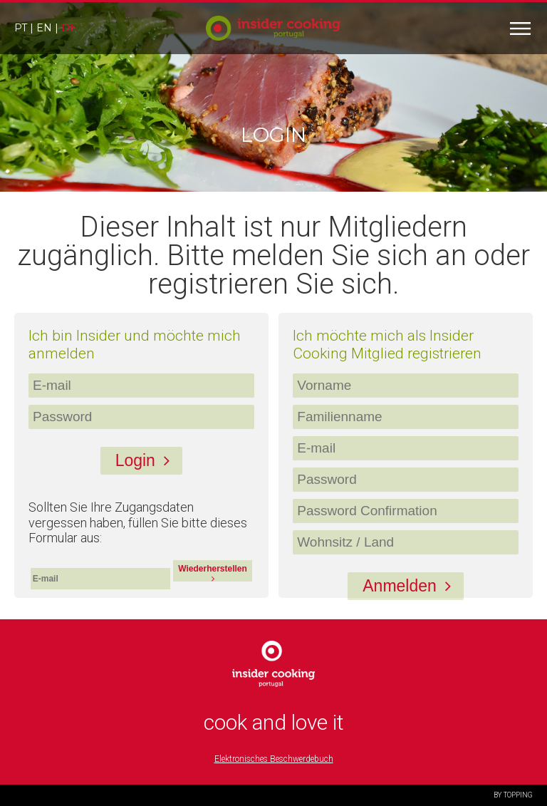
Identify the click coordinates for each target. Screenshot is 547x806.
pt (20, 27)
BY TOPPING (513, 795)
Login (146, 460)
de (69, 27)
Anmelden (411, 586)
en (44, 27)
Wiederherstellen (212, 573)
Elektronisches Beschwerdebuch (273, 759)
